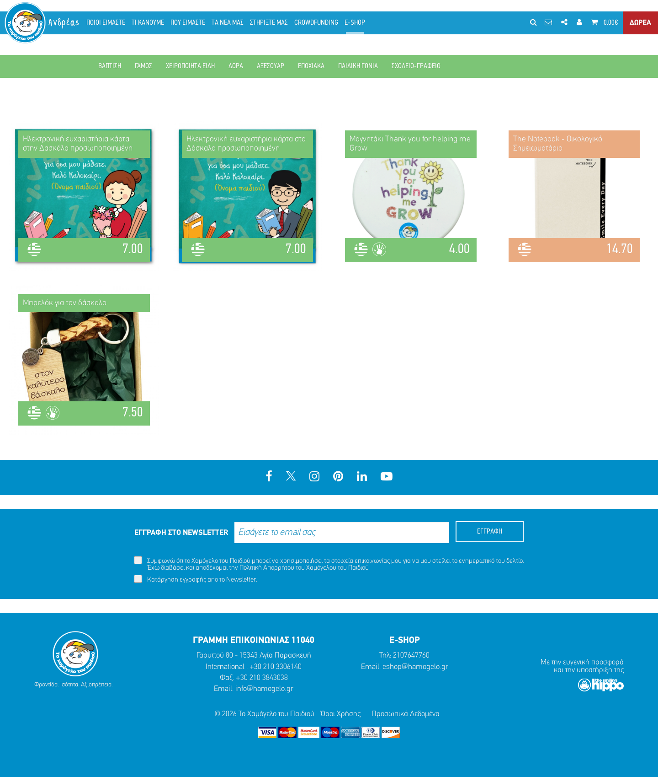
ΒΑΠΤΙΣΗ (109, 66)
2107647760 (411, 655)
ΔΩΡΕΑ (640, 23)
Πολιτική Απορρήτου (266, 568)
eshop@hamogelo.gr (415, 667)
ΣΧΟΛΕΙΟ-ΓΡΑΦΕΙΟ (416, 66)
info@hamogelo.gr (264, 689)
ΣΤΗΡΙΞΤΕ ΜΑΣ (269, 23)
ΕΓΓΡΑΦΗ (489, 531)
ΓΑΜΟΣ (143, 66)
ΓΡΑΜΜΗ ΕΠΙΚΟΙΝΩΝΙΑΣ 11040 (253, 640)
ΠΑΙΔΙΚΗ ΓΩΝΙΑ (358, 66)
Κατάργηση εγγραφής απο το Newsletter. (195, 579)
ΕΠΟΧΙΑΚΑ (311, 66)
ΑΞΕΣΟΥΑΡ (270, 66)
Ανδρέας (64, 22)
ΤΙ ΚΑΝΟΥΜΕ (148, 23)
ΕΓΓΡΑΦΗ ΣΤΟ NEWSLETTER (181, 533)
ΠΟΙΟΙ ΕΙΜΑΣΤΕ (105, 23)
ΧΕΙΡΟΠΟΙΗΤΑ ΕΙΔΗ (190, 66)
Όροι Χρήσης (341, 714)
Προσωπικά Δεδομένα (405, 714)
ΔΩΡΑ (235, 66)
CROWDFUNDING (316, 23)
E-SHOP (355, 23)
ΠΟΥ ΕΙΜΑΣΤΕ (187, 23)
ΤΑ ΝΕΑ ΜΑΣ (228, 23)
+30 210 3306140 (275, 667)
